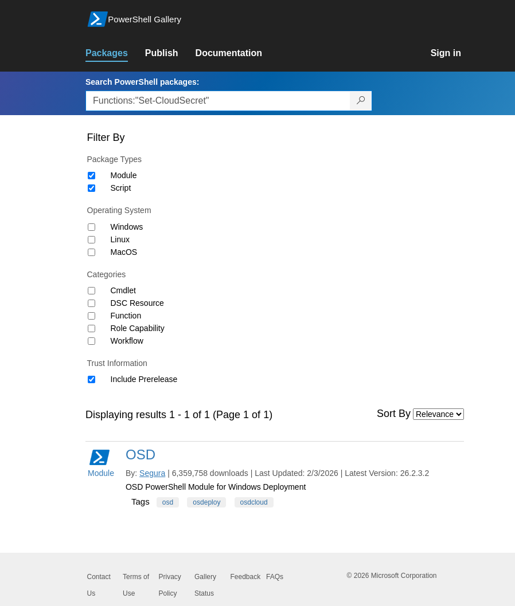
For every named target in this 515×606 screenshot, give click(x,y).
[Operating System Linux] (91, 239)
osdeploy (206, 502)
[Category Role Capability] (91, 328)
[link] (115, 53)
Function (126, 315)
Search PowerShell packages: (142, 81)
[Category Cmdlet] (91, 290)
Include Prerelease (144, 379)
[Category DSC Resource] (91, 303)
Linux (120, 239)
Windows (127, 226)
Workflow (127, 340)
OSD (140, 454)
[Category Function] (91, 316)
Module (124, 175)
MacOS (124, 252)
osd (167, 502)
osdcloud (254, 502)
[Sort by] (438, 414)
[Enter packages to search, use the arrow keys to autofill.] (217, 100)
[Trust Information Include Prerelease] (91, 379)
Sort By (394, 413)
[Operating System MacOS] (91, 252)
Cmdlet (123, 290)
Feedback (246, 577)
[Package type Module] (91, 175)
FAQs (274, 577)
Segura (152, 473)
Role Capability (138, 328)
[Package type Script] (91, 188)
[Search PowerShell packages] (361, 100)
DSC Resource (137, 303)
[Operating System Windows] (91, 227)
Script (121, 187)
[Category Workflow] (91, 341)
